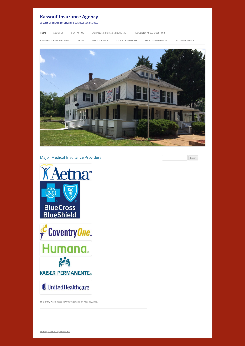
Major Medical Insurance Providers (70, 157)
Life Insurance (100, 40)
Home (43, 32)
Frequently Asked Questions (149, 32)
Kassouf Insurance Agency (69, 16)
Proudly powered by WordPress (55, 331)
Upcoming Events (184, 40)
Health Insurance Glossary (55, 40)
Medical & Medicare (126, 40)
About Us (58, 32)
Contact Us (77, 32)
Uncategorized (72, 301)
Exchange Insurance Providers (109, 32)
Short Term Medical (156, 40)
